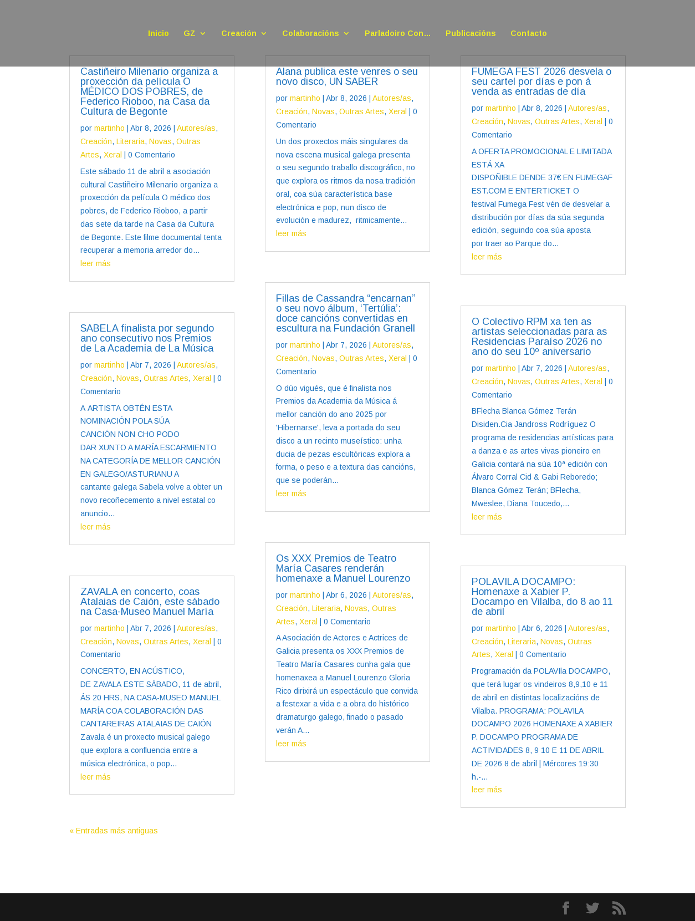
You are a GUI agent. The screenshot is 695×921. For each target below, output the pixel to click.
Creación (239, 33)
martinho (109, 128)
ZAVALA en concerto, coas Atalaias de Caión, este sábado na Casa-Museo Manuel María (149, 601)
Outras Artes (166, 378)
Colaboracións (310, 33)
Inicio (158, 33)
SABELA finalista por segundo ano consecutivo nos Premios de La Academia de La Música (148, 338)
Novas (160, 141)
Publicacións (471, 33)
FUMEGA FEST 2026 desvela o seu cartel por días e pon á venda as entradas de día (541, 81)
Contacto (528, 33)
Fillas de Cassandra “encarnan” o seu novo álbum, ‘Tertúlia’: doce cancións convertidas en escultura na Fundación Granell (345, 313)
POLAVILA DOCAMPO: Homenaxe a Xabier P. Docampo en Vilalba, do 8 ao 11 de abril (542, 596)
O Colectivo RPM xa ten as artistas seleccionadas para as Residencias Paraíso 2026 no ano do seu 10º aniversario (539, 336)
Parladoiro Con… (398, 33)
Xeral (113, 154)
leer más (95, 263)
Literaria (130, 141)
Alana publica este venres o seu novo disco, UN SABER (347, 76)
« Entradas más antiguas (113, 830)
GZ (189, 33)
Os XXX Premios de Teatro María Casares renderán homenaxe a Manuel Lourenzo (343, 568)
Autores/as (196, 128)
